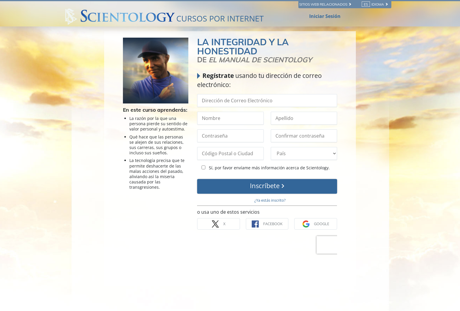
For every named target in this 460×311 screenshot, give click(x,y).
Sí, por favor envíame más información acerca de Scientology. (266, 167)
